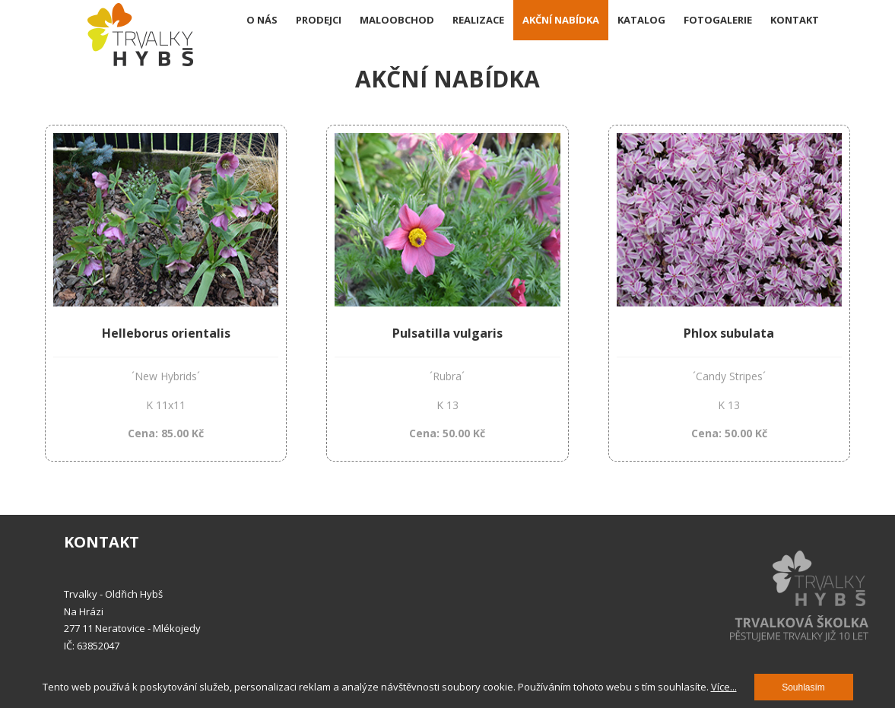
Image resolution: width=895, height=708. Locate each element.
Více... (724, 687)
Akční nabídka (560, 20)
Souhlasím (803, 687)
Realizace (478, 20)
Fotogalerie (718, 20)
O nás (262, 20)
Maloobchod (397, 20)
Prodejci (318, 20)
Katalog (641, 20)
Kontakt (794, 20)
